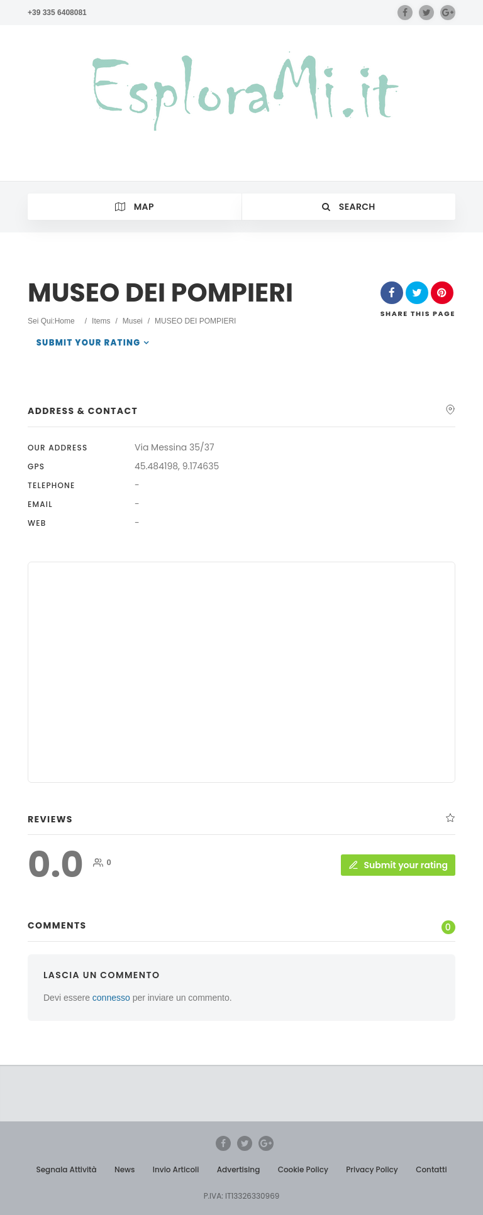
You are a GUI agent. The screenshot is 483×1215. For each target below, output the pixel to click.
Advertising (238, 1169)
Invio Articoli (176, 1169)
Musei (133, 321)
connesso (111, 998)
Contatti (431, 1169)
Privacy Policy (372, 1169)
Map (134, 206)
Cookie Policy (303, 1169)
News (124, 1169)
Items (101, 321)
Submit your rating (88, 343)
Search (348, 206)
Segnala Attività (66, 1169)
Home (65, 321)
